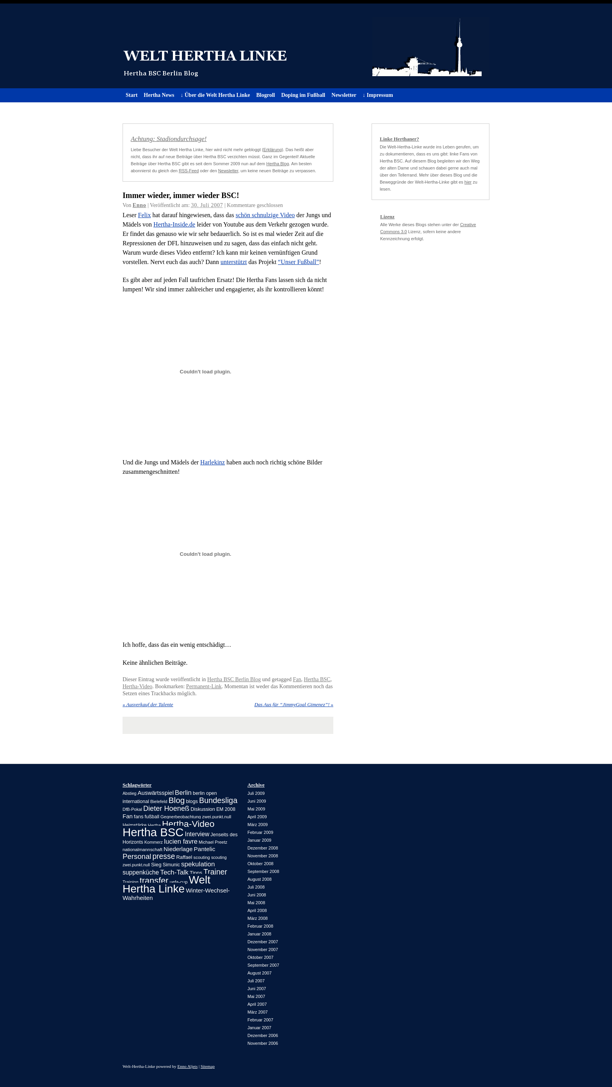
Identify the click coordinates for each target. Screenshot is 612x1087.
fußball (152, 816)
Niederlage (178, 849)
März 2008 (257, 918)
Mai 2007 (256, 996)
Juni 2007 (256, 988)
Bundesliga (218, 800)
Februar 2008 (260, 926)
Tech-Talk (174, 872)
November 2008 (262, 855)
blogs (191, 801)
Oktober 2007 (260, 957)
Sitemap (208, 1066)
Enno (139, 205)
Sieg (156, 864)
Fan (297, 679)
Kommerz (153, 842)
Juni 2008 (256, 894)
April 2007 (257, 1004)
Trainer (215, 871)
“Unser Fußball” (298, 262)
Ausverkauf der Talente (148, 704)
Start (131, 95)
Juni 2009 (256, 801)
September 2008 (263, 871)
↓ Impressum (378, 95)
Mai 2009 (256, 809)
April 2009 (257, 816)
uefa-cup (179, 881)
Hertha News (159, 95)
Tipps (196, 873)
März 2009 (257, 824)
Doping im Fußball (303, 95)
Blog (177, 800)
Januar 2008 (259, 934)
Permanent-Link (204, 686)
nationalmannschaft (142, 849)
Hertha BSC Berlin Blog (234, 679)
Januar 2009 (259, 840)
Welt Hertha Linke (306, 46)
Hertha (154, 825)
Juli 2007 (256, 980)
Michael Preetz (213, 842)
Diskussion (202, 809)
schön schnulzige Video (265, 215)
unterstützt (234, 262)
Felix (144, 215)
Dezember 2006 (262, 1035)
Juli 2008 (256, 887)
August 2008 (259, 879)
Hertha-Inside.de (174, 224)
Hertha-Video (137, 686)
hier (467, 182)
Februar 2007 (260, 1019)
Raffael (184, 857)
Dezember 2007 (262, 941)
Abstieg (130, 793)
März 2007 (257, 1012)
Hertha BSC (317, 679)
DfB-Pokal (132, 809)
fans (139, 816)
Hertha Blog (277, 163)
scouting (202, 857)
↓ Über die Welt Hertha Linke (215, 95)
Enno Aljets (188, 1066)
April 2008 (257, 910)
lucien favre (180, 841)
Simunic (171, 864)
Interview (197, 834)
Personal (137, 856)
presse (163, 856)
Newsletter (343, 95)
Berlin (183, 792)
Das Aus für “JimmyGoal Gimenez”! (293, 704)
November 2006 (262, 1043)
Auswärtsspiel (156, 792)
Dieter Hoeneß (166, 808)
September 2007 (263, 965)
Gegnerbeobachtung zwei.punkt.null (195, 816)
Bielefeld (158, 801)
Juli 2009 (256, 793)
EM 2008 (225, 809)
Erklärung (272, 149)
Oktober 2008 (260, 863)
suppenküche (141, 872)
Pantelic (204, 849)
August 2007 (259, 973)
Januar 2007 (259, 1027)
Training (131, 882)
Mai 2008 (256, 902)
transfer (154, 880)
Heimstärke (135, 825)
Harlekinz (212, 462)
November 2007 (262, 949)
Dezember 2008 (262, 848)
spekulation (198, 864)
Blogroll (265, 95)
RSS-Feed (189, 170)
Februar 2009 (260, 832)
